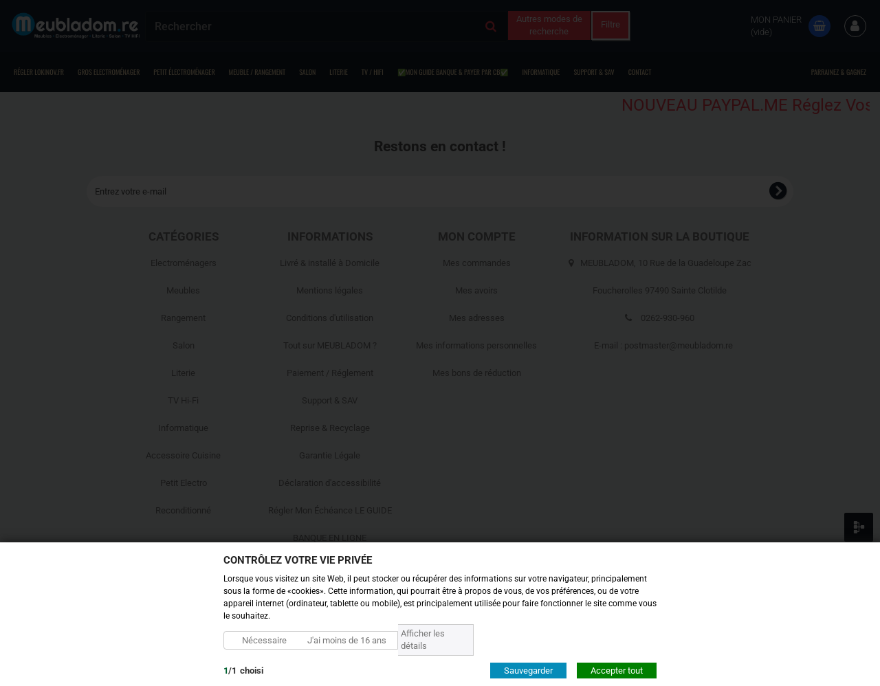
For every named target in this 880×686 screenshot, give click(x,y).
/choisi (243, 670)
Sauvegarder (528, 670)
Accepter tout (617, 670)
